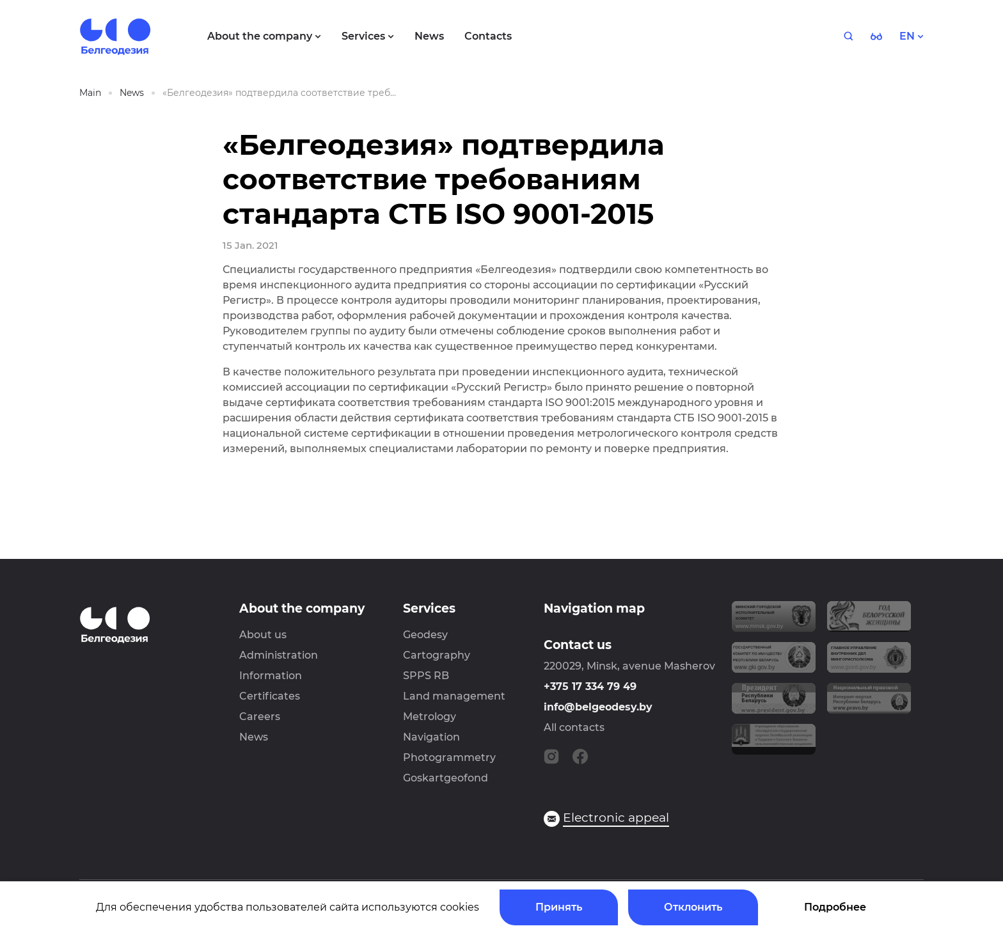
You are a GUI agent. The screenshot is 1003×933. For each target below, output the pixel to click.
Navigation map (594, 608)
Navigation (431, 737)
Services (429, 608)
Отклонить (693, 907)
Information (270, 676)
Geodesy (425, 635)
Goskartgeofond (445, 778)
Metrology (429, 716)
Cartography (436, 655)
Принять (558, 907)
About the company (302, 608)
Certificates (269, 696)
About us (263, 635)
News (253, 737)
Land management (454, 696)
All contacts (574, 727)
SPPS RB (426, 676)
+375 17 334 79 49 (590, 686)
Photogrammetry (449, 757)
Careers (259, 716)
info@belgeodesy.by (598, 707)
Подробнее (835, 907)
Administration (278, 655)
